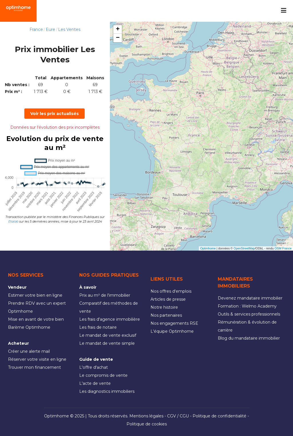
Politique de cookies (146, 424)
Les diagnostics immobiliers (106, 391)
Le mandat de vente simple (107, 343)
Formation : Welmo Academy (247, 306)
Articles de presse (168, 299)
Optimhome (208, 248)
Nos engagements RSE (174, 323)
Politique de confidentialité (219, 416)
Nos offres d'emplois (171, 291)
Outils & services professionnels (249, 314)
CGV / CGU (178, 416)
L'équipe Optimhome (172, 331)
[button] (117, 29)
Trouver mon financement (34, 367)
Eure (50, 29)
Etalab (13, 221)
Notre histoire (164, 307)
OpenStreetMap (244, 248)
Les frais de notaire (98, 327)
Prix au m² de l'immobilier (104, 295)
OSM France (283, 248)
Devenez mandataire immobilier (250, 298)
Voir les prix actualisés (54, 113)
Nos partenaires (166, 315)
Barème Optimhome (29, 327)
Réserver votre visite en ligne (37, 359)
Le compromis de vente (103, 375)
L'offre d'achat (93, 367)
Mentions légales (146, 416)
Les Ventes (69, 29)
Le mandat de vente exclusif (107, 335)
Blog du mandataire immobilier (249, 338)
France (36, 29)
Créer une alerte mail (29, 351)
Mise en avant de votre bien (36, 319)
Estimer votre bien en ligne (35, 295)
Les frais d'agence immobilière (109, 319)
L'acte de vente (95, 383)
